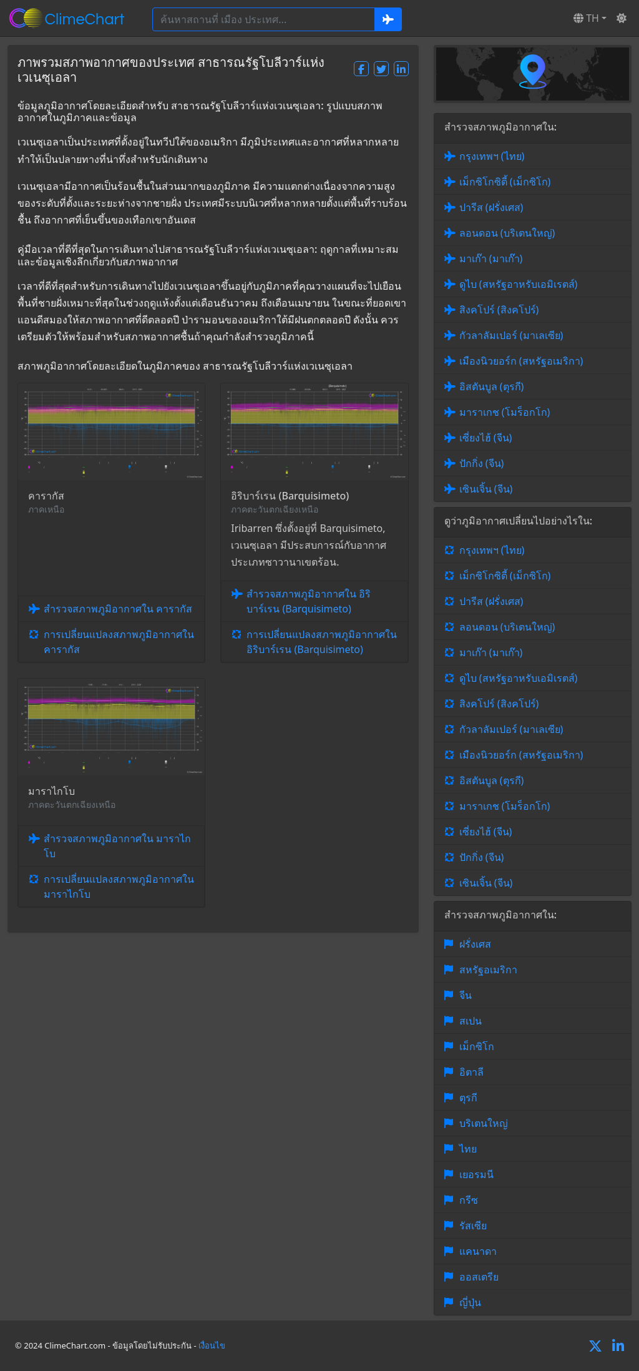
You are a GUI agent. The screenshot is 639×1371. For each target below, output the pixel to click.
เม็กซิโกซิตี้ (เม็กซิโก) (505, 182)
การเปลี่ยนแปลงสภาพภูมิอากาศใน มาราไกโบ (119, 886)
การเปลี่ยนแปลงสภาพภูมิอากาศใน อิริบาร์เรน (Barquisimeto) (321, 641)
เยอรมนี (476, 1174)
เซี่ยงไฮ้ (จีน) (485, 438)
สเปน (470, 1021)
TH (586, 18)
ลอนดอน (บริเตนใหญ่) (507, 233)
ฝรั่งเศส (475, 944)
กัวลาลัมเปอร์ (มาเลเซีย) (511, 335)
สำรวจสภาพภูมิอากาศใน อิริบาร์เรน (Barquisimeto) (308, 601)
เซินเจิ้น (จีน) (486, 489)
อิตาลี (471, 1072)
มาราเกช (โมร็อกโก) (504, 412)
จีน (465, 995)
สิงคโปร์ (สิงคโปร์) (499, 310)
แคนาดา (478, 1251)
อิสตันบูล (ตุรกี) (491, 386)
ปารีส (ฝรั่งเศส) (491, 207)
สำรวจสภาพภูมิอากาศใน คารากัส (118, 609)
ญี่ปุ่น (470, 1302)
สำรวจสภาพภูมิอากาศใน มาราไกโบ (117, 846)
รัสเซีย (473, 1225)
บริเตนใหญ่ (483, 1123)
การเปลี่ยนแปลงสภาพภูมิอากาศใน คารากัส (119, 641)
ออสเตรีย (479, 1277)
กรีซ (468, 1200)
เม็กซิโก (476, 1046)
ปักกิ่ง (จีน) (481, 463)
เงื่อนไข (211, 1345)
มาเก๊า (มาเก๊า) (491, 258)
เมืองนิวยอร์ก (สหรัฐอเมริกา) (521, 361)
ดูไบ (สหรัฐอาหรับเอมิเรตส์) (518, 284)
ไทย (468, 1149)
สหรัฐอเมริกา (488, 969)
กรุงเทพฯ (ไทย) (492, 156)
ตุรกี (468, 1097)
